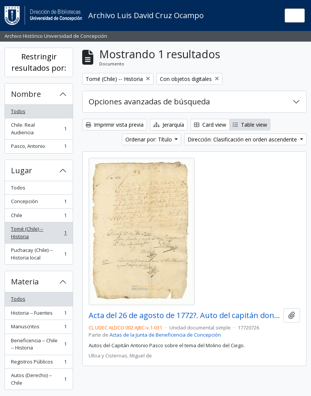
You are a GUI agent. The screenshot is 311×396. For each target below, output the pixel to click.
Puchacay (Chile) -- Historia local (39, 254)
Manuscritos (39, 328)
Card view (210, 124)
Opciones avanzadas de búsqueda (149, 101)
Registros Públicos (39, 363)
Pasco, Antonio (39, 148)
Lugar (21, 170)
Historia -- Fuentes (39, 314)
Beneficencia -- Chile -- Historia (39, 344)
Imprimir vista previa (115, 124)
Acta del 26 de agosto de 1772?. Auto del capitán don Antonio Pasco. (184, 315)
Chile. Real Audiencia (39, 128)
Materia (25, 281)
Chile (39, 217)
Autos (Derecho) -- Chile (39, 379)
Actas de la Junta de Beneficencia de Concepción (165, 334)
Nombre (26, 94)
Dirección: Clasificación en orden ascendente (243, 139)
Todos (18, 111)
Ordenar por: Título (149, 139)
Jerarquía (168, 124)
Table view (250, 124)
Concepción (39, 203)
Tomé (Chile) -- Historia (39, 232)
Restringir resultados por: (38, 62)
